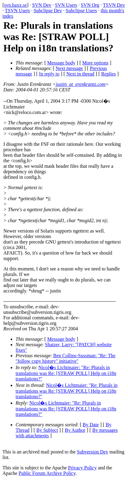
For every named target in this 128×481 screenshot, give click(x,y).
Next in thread (80, 73)
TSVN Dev (114, 5)
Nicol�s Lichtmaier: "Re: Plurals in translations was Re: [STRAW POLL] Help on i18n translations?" (66, 373)
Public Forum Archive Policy (47, 473)
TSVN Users (17, 10)
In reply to (49, 73)
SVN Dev (41, 5)
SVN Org (90, 5)
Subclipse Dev (48, 10)
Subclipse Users (81, 10)
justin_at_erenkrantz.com (81, 84)
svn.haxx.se (15, 5)
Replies (108, 73)
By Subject (47, 430)
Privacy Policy (82, 467)
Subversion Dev (92, 451)
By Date (91, 424)
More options (95, 62)
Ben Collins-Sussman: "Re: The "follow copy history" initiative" (65, 358)
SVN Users (66, 5)
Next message (69, 68)
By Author (75, 430)
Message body (61, 62)
